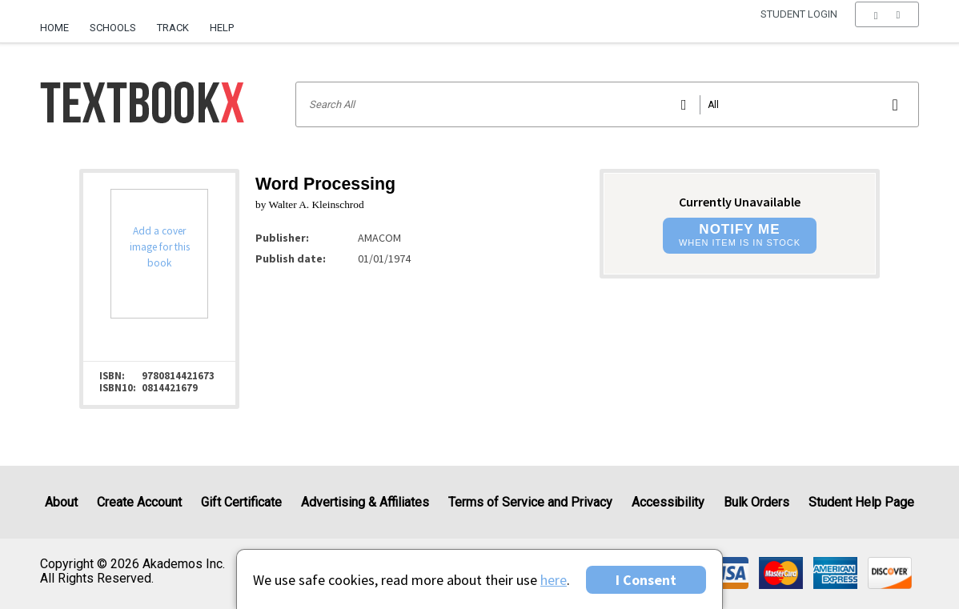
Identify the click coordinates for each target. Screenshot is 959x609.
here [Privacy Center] (553, 580)
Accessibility (668, 502)
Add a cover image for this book (160, 247)
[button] (886, 28)
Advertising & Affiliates (365, 502)
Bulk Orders (756, 502)
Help (222, 28)
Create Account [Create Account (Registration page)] (139, 502)
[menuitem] (59, 22)
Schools (113, 28)
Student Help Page (861, 502)
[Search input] (607, 104)
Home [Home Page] (54, 28)
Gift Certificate (241, 502)
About (61, 502)
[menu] (886, 28)
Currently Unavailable (740, 202)
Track (173, 28)
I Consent (646, 580)
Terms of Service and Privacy (530, 502)
